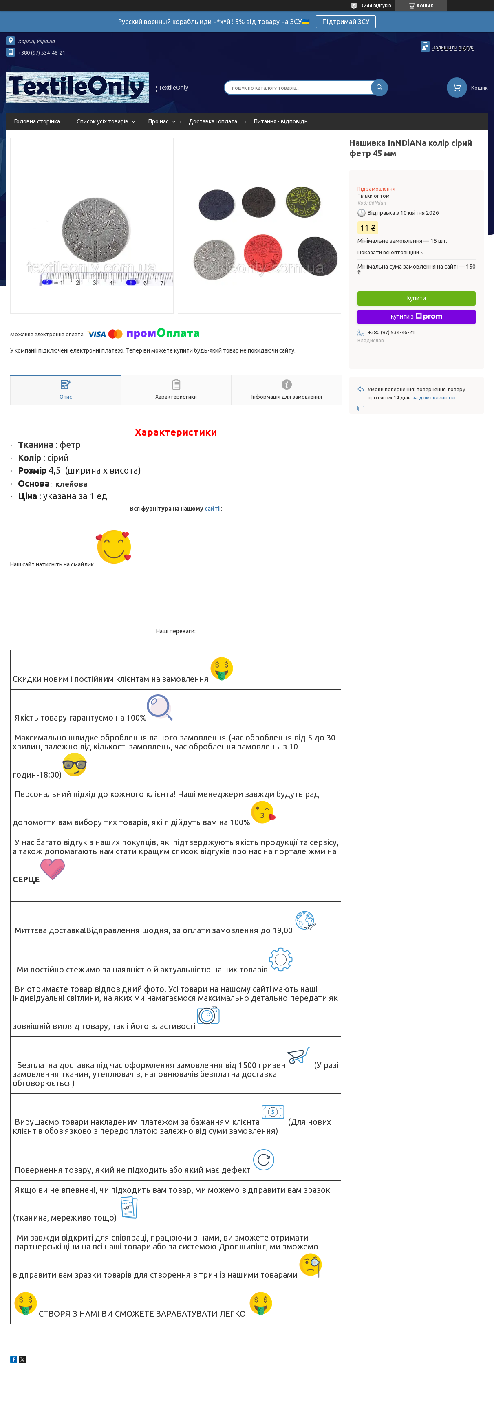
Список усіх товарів (102, 121)
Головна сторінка (37, 121)
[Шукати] (379, 87)
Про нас (158, 121)
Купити (416, 298)
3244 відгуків (376, 5)
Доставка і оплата (213, 121)
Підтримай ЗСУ (345, 21)
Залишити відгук (453, 47)
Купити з (416, 316)
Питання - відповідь (281, 121)
